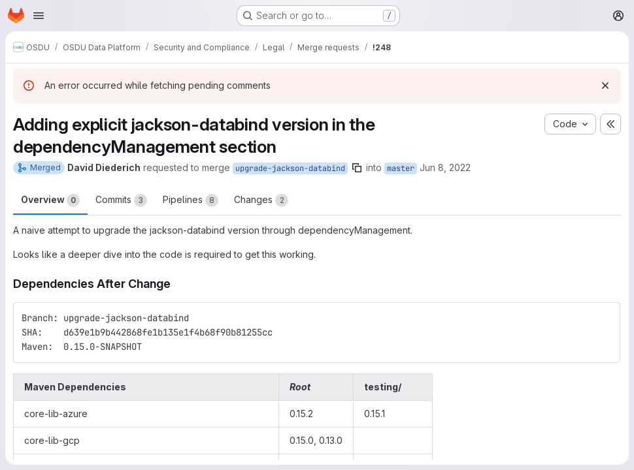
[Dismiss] (605, 85)
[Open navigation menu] (38, 15)
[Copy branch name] (357, 168)
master (400, 168)
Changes (261, 200)
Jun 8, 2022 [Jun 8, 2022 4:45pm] (445, 167)
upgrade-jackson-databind (290, 168)
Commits (121, 200)
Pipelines (190, 200)
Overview (50, 200)
